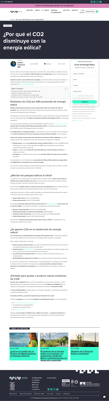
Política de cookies (39, 394)
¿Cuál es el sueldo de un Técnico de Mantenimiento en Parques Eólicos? (23, 353)
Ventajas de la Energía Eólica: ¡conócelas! (82, 352)
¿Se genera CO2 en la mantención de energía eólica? (25, 95)
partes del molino (28, 249)
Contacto (75, 10)
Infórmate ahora (90, 11)
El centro (45, 10)
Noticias (66, 10)
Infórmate (85, 102)
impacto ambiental (52, 204)
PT (106, 2)
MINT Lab (35, 385)
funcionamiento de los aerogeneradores (25, 303)
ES (104, 2)
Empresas (35, 382)
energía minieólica (19, 309)
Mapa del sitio (13, 394)
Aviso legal (50, 394)
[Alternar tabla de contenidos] (65, 88)
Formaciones (37, 378)
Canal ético (66, 394)
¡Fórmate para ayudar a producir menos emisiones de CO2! (27, 97)
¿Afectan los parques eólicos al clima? (21, 93)
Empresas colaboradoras (56, 11)
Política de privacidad (25, 394)
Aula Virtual (52, 378)
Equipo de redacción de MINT (21, 65)
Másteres (30, 10)
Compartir (63, 64)
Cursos (37, 10)
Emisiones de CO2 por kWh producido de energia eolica (26, 91)
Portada (12, 19)
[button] (104, 397)
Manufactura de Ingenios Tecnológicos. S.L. (47, 398)
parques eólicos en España (60, 124)
